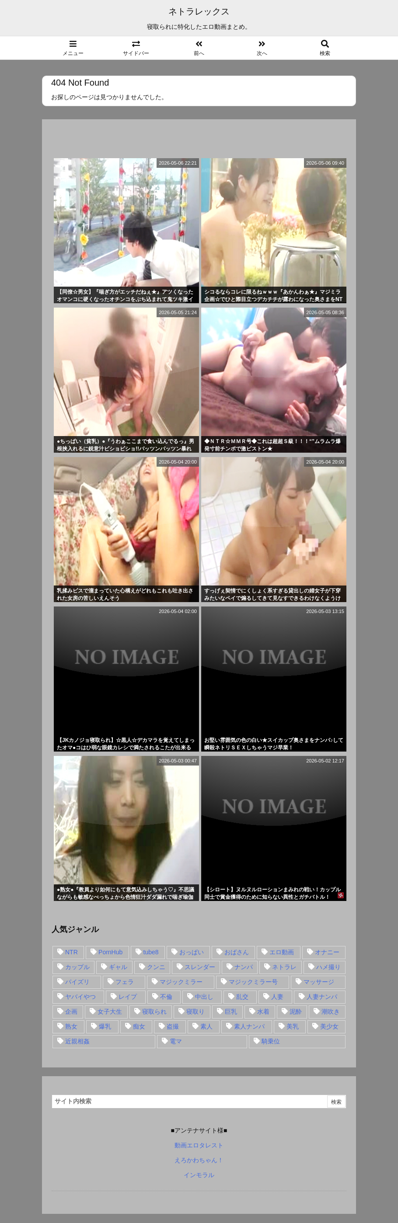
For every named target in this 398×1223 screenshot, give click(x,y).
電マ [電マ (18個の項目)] (176, 1041)
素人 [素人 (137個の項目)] (206, 1026)
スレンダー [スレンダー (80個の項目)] (200, 966)
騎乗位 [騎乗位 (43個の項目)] (271, 1041)
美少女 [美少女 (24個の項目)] (329, 1026)
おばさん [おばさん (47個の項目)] (236, 952)
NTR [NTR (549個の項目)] (71, 952)
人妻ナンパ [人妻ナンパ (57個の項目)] (322, 996)
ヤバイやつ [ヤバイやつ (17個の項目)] (80, 996)
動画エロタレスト (199, 1145)
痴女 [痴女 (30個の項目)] (139, 1026)
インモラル (199, 1174)
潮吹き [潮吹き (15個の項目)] (330, 1011)
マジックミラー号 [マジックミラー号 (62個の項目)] (253, 981)
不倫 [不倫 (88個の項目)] (166, 996)
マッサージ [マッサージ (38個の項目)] (319, 981)
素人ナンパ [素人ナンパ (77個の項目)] (249, 1026)
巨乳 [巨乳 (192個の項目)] (231, 1011)
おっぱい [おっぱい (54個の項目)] (191, 952)
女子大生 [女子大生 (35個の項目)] (110, 1011)
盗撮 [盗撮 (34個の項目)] (173, 1026)
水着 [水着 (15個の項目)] (263, 1011)
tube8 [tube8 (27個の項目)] (151, 952)
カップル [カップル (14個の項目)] (77, 966)
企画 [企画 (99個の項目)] (71, 1011)
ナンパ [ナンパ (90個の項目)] (243, 966)
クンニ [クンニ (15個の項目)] (156, 966)
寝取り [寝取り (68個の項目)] (195, 1011)
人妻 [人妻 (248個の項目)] (277, 996)
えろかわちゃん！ (199, 1160)
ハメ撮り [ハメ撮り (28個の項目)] (328, 966)
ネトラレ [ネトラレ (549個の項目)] (284, 966)
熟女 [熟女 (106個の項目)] (71, 1026)
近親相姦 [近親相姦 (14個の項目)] (77, 1041)
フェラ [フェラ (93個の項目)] (124, 981)
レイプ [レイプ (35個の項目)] (128, 996)
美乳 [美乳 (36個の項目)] (292, 1026)
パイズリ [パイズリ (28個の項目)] (77, 981)
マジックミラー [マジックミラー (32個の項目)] (181, 981)
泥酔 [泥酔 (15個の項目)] (296, 1011)
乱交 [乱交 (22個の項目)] (242, 996)
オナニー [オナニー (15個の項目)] (327, 952)
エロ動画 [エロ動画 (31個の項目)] (281, 952)
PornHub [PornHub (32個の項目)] (110, 952)
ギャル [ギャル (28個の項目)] (118, 966)
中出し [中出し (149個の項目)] (204, 996)
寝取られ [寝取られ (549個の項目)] (154, 1011)
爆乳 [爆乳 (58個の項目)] (105, 1026)
